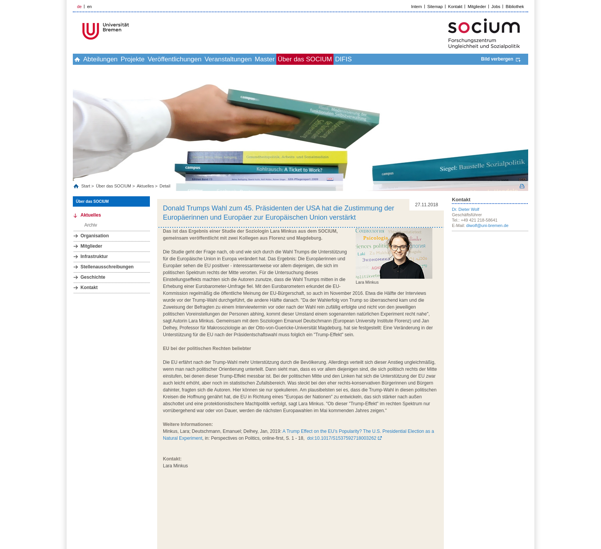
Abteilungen (113, 59)
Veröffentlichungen (204, 59)
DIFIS (406, 59)
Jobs (495, 6)
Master (311, 59)
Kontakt (455, 6)
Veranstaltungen (266, 59)
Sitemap (435, 6)
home (81, 59)
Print (522, 186)
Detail (164, 186)
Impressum (447, 503)
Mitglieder (477, 6)
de (79, 6)
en (89, 6)
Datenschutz (474, 503)
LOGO (131, 31)
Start (86, 186)
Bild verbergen (497, 59)
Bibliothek (515, 6)
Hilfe (495, 503)
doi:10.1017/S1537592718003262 (341, 438)
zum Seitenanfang (427, 490)
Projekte (154, 59)
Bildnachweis (516, 503)
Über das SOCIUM (360, 59)
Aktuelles (145, 186)
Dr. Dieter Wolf (465, 209)
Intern (416, 6)
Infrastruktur (94, 256)
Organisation (94, 235)
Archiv (90, 225)
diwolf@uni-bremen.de (487, 225)
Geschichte (92, 277)
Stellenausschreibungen (107, 267)
